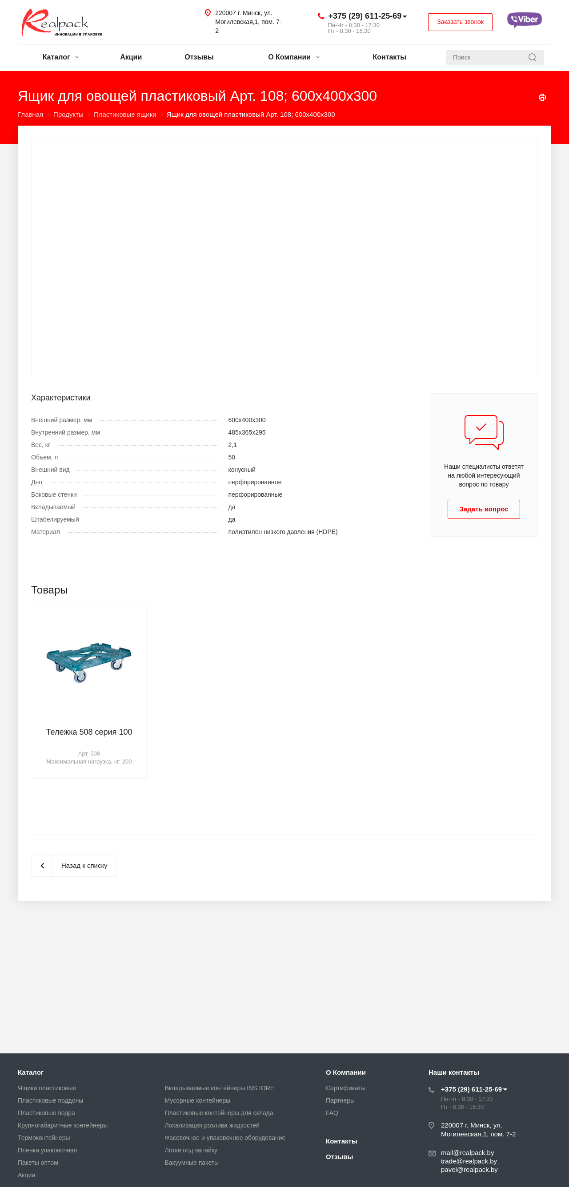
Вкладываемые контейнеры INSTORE (220, 1088)
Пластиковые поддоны (50, 1100)
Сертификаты (345, 1088)
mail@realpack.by (467, 1152)
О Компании (293, 57)
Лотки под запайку (191, 1150)
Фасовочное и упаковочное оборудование (225, 1137)
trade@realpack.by (469, 1161)
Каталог (61, 57)
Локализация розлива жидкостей (212, 1125)
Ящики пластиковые (47, 1088)
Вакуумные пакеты (192, 1162)
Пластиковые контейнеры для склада (219, 1112)
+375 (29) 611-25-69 (365, 16)
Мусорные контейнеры (198, 1100)
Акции (131, 57)
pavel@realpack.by (469, 1169)
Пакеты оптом (38, 1162)
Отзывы (198, 57)
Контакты (389, 57)
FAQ (332, 1112)
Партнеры (340, 1100)
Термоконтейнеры (44, 1137)
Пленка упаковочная (47, 1150)
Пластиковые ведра (46, 1112)
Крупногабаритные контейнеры (63, 1125)
